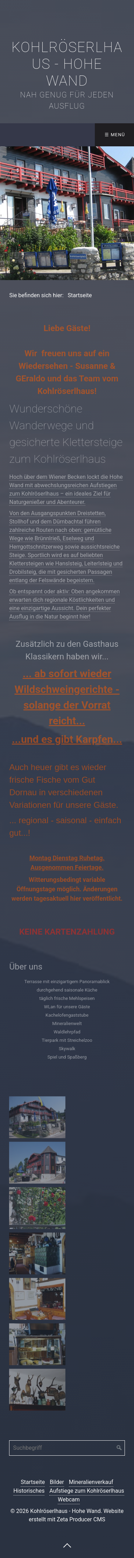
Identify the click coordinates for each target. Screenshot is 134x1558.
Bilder (57, 1482)
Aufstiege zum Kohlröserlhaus (86, 1490)
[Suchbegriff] (67, 1448)
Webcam (69, 1499)
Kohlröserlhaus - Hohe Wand (67, 64)
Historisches (28, 1490)
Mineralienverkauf (91, 1482)
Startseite (33, 1482)
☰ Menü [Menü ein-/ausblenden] (115, 134)
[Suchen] (119, 1448)
